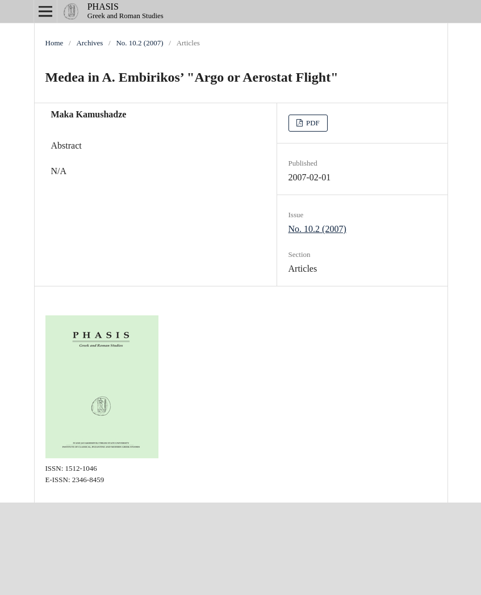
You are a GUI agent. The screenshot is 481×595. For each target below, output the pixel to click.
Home (54, 43)
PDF (312, 123)
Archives (89, 43)
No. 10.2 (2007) (139, 43)
